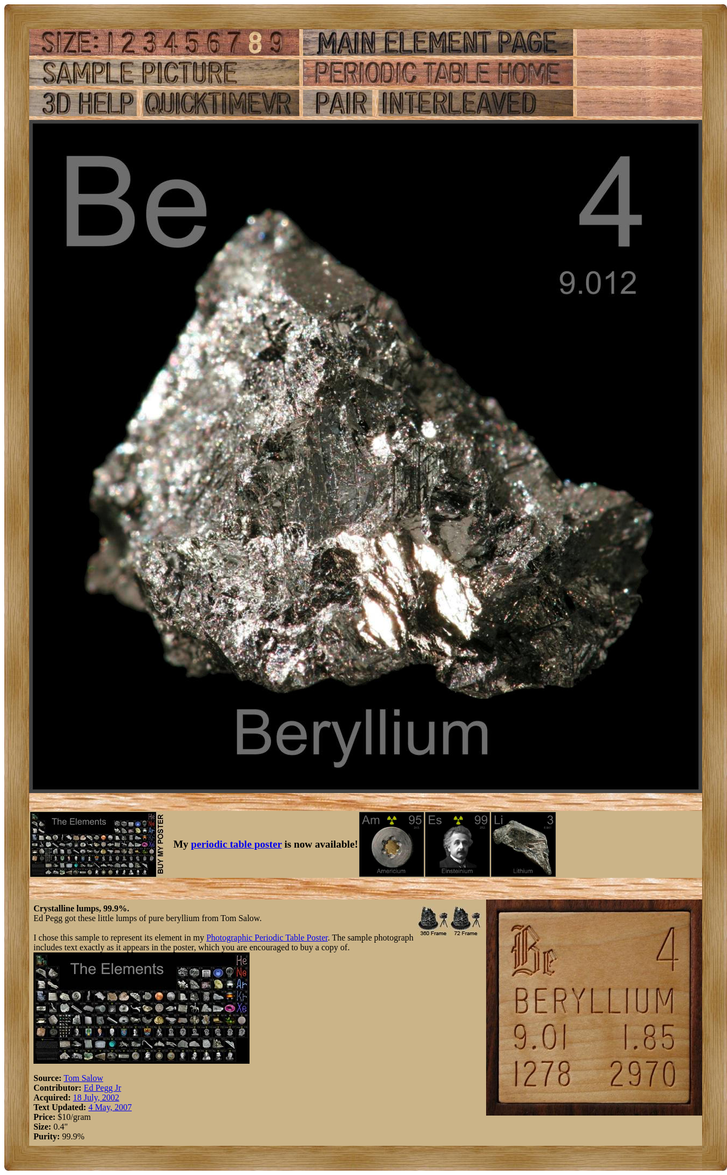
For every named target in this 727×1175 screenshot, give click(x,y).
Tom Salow (83, 1078)
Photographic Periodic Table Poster (267, 937)
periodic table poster (236, 844)
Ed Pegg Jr (102, 1087)
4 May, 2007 (110, 1107)
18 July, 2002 (96, 1097)
